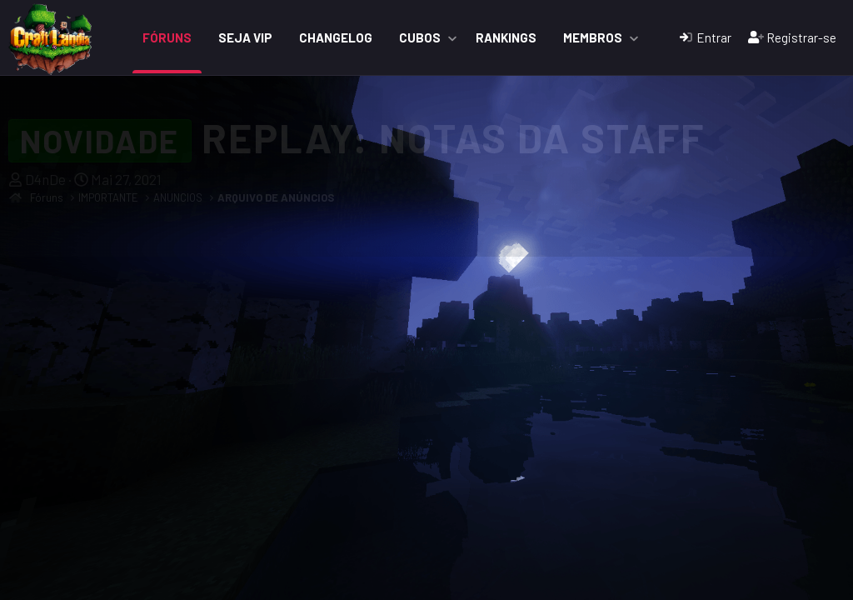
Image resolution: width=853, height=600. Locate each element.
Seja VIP (245, 37)
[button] (452, 37)
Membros (592, 37)
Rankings (506, 37)
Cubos (420, 37)
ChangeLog (335, 37)
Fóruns (167, 37)
